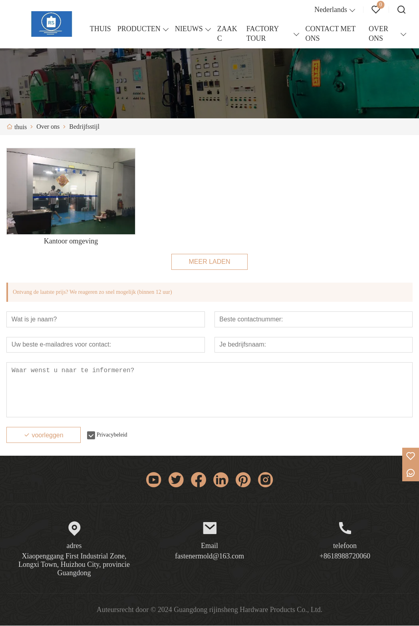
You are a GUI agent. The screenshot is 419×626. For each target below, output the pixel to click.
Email (209, 546)
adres (74, 546)
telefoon (345, 546)
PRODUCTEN (139, 29)
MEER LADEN (209, 261)
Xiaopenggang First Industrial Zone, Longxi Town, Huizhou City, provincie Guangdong (74, 564)
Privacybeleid (112, 435)
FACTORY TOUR (262, 33)
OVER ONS (378, 33)
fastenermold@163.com (209, 556)
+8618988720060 (345, 556)
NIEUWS (189, 29)
